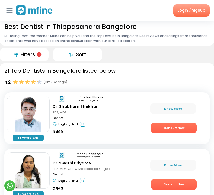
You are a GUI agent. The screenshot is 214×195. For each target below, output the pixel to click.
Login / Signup (191, 10)
